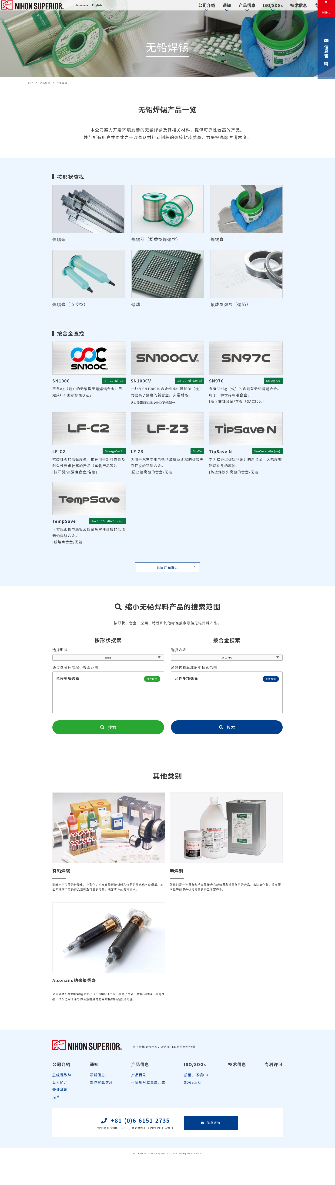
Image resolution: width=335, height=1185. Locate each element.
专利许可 (301, 8)
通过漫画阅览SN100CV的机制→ (158, 403)
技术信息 (276, 8)
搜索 (108, 733)
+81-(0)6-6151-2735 (133, 1148)
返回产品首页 (167, 569)
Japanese (83, 9)
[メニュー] (326, 8)
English (101, 9)
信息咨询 (326, 48)
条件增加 (150, 685)
